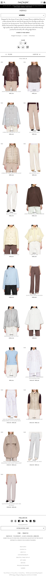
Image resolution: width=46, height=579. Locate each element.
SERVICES (23, 563)
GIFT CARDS (23, 560)
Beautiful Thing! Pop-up (23, 557)
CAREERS (23, 568)
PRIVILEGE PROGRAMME (23, 565)
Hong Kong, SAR (30, 528)
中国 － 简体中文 (23, 533)
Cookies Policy (22, 573)
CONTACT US (23, 549)
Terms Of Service (7, 573)
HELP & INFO (23, 547)
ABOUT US (23, 552)
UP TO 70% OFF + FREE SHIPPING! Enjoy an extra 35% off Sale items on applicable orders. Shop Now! (23, 6)
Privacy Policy (14, 573)
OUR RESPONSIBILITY (23, 555)
